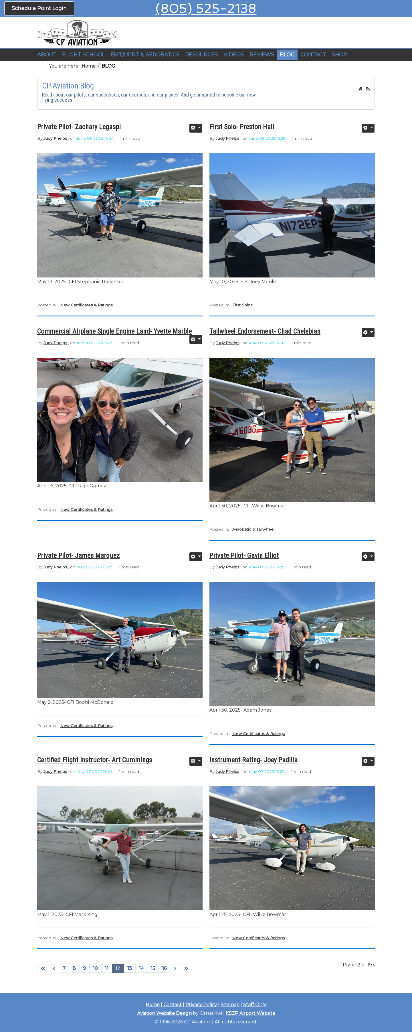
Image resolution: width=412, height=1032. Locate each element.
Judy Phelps (55, 138)
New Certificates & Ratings (86, 305)
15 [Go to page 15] (153, 968)
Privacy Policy (201, 1004)
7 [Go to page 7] (64, 968)
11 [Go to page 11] (106, 968)
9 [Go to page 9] (84, 968)
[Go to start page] (43, 968)
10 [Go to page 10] (95, 968)
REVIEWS (261, 55)
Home (153, 1004)
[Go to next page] (175, 968)
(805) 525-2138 (205, 8)
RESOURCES (201, 55)
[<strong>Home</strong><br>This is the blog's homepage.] (360, 89)
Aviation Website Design (164, 1013)
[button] (83, 55)
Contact (172, 1004)
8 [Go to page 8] (74, 968)
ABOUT (46, 55)
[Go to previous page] (54, 968)
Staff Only (254, 1004)
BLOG (287, 55)
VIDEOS (233, 55)
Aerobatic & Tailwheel (253, 529)
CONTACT (313, 55)
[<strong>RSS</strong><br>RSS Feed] (368, 89)
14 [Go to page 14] (141, 968)
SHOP (339, 55)
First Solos (242, 305)
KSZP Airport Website (250, 1013)
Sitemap (230, 1004)
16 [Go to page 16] (164, 968)
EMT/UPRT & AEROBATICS (144, 55)
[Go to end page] (186, 968)
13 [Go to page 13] (129, 968)
